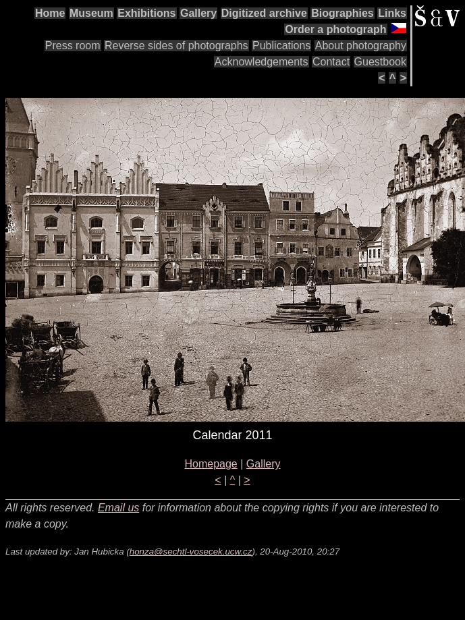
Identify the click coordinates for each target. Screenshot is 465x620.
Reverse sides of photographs (176, 45)
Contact (331, 61)
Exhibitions (146, 13)
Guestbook (380, 61)
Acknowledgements (261, 61)
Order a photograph (335, 29)
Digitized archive (264, 13)
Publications (281, 45)
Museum (91, 13)
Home (50, 13)
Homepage (210, 464)
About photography (360, 45)
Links (392, 13)
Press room (73, 45)
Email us (118, 507)
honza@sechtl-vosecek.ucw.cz (191, 551)
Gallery (198, 13)
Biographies (342, 13)
